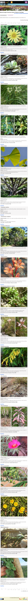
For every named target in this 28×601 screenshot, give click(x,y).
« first (2, 22)
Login (24, 0)
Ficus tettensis (4, 556)
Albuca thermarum (4, 527)
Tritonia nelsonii (4, 256)
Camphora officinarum (5, 225)
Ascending (22, 20)
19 (13, 23)
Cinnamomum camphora (6, 216)
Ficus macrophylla (4, 176)
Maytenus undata (4, 114)
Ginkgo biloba (4, 146)
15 (26, 22)
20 (15, 23)
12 (21, 22)
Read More (2, 52)
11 (19, 22)
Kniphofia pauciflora (5, 346)
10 (17, 22)
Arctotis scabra (4, 24)
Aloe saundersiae (4, 315)
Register (26, 0)
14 (24, 22)
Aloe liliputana (4, 376)
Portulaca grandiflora (5, 435)
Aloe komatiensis (4, 405)
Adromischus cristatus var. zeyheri (8, 286)
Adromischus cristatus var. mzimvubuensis (9, 54)
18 (11, 23)
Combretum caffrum (5, 207)
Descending (26, 20)
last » (19, 23)
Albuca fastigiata (4, 83)
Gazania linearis (4, 495)
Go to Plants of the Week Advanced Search (21, 13)
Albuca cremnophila (5, 466)
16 (8, 23)
